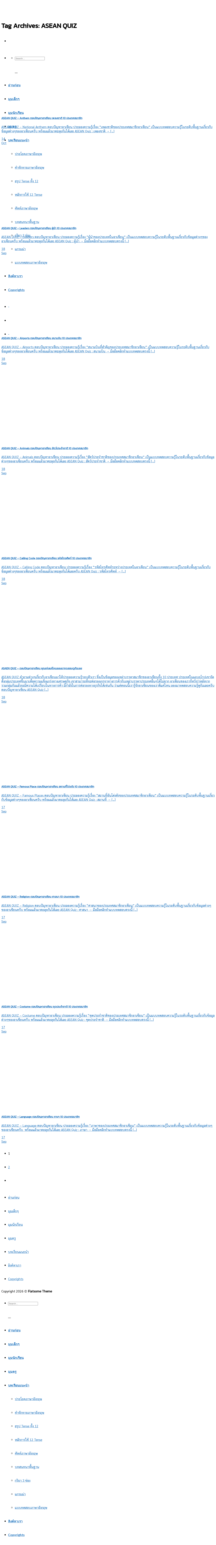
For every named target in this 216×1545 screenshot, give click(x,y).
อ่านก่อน (13, 1197)
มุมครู (12, 1238)
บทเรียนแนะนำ (18, 140)
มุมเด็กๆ (13, 1211)
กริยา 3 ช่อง (22, 1480)
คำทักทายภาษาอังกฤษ (29, 167)
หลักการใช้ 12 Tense (28, 1439)
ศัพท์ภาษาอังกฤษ (26, 1453)
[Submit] (16, 72)
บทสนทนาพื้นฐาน (27, 1467)
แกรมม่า (20, 249)
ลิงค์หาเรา (15, 276)
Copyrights (16, 290)
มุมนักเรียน (16, 113)
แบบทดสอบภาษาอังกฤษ (31, 262)
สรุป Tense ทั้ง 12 (26, 181)
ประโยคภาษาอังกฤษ (28, 154)
